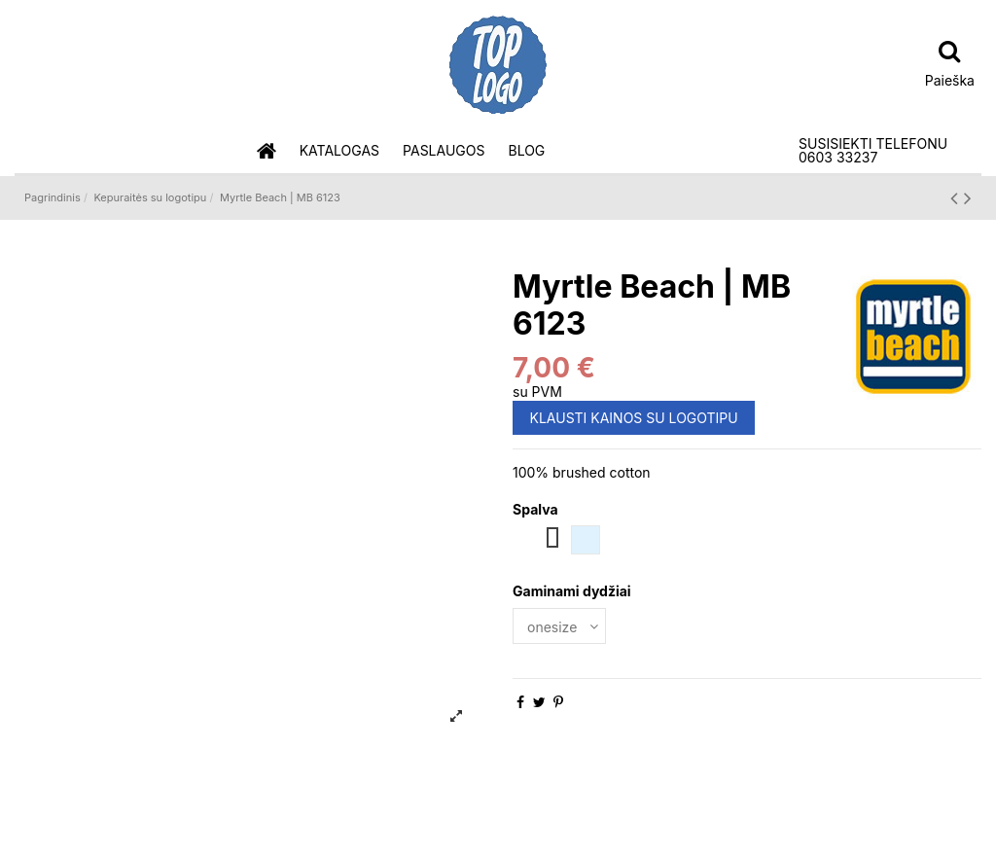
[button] (339, 151)
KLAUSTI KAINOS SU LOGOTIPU (634, 418)
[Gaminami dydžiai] (559, 626)
